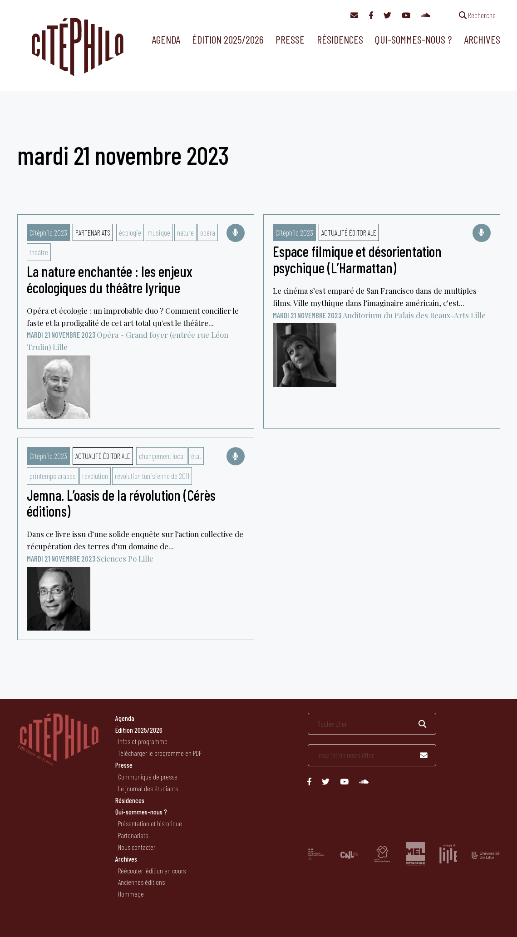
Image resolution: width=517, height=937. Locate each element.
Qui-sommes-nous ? (413, 39)
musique (159, 232)
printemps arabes (53, 475)
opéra (207, 232)
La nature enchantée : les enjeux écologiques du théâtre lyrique (109, 279)
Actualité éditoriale (348, 232)
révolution (95, 475)
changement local (162, 455)
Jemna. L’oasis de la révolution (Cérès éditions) (121, 502)
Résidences (340, 39)
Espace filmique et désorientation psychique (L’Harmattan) (357, 259)
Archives (482, 39)
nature (185, 232)
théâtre (39, 251)
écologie (130, 232)
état (196, 455)
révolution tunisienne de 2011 (152, 475)
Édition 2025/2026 (228, 39)
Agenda (166, 39)
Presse (290, 39)
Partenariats (92, 232)
